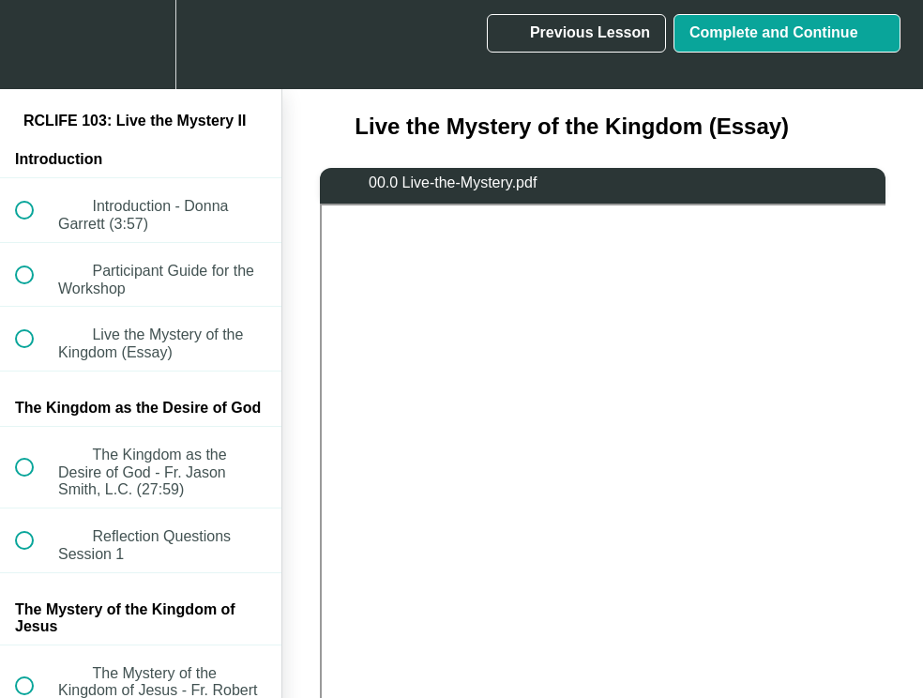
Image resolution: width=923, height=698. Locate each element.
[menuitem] (140, 44)
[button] (34, 44)
